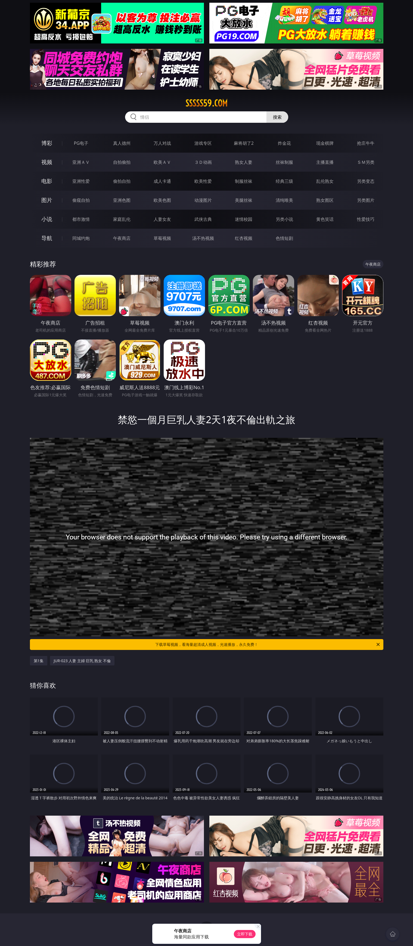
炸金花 (284, 143)
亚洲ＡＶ (81, 162)
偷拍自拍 (122, 181)
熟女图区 (325, 200)
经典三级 (284, 181)
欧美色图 (162, 200)
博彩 (46, 143)
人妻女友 (162, 219)
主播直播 (325, 162)
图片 (46, 200)
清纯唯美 (284, 200)
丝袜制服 (284, 162)
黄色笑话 (325, 219)
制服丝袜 (243, 181)
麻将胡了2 (244, 143)
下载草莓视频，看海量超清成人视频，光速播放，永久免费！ (268, 644)
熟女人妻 (243, 162)
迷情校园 (243, 219)
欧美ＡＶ (162, 162)
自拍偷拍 (122, 162)
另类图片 (365, 200)
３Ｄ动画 (203, 162)
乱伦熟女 (325, 181)
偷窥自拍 (81, 200)
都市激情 (81, 219)
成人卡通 (162, 181)
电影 (46, 181)
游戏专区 (203, 143)
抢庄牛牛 (365, 143)
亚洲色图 (122, 200)
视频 (46, 162)
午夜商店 (122, 238)
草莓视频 (162, 238)
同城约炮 (81, 238)
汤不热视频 (203, 238)
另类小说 (284, 219)
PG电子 (81, 143)
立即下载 (244, 933)
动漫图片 (203, 200)
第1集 (39, 660)
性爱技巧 (365, 219)
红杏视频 (243, 238)
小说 (46, 219)
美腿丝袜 (243, 200)
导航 (46, 238)
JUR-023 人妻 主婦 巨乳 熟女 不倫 (82, 660)
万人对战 (162, 143)
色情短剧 (284, 238)
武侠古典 (203, 219)
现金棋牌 (325, 143)
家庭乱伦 (122, 219)
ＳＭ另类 (365, 162)
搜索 (277, 117)
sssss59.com (206, 103)
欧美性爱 (203, 181)
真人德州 (122, 143)
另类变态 (365, 181)
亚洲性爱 (81, 181)
